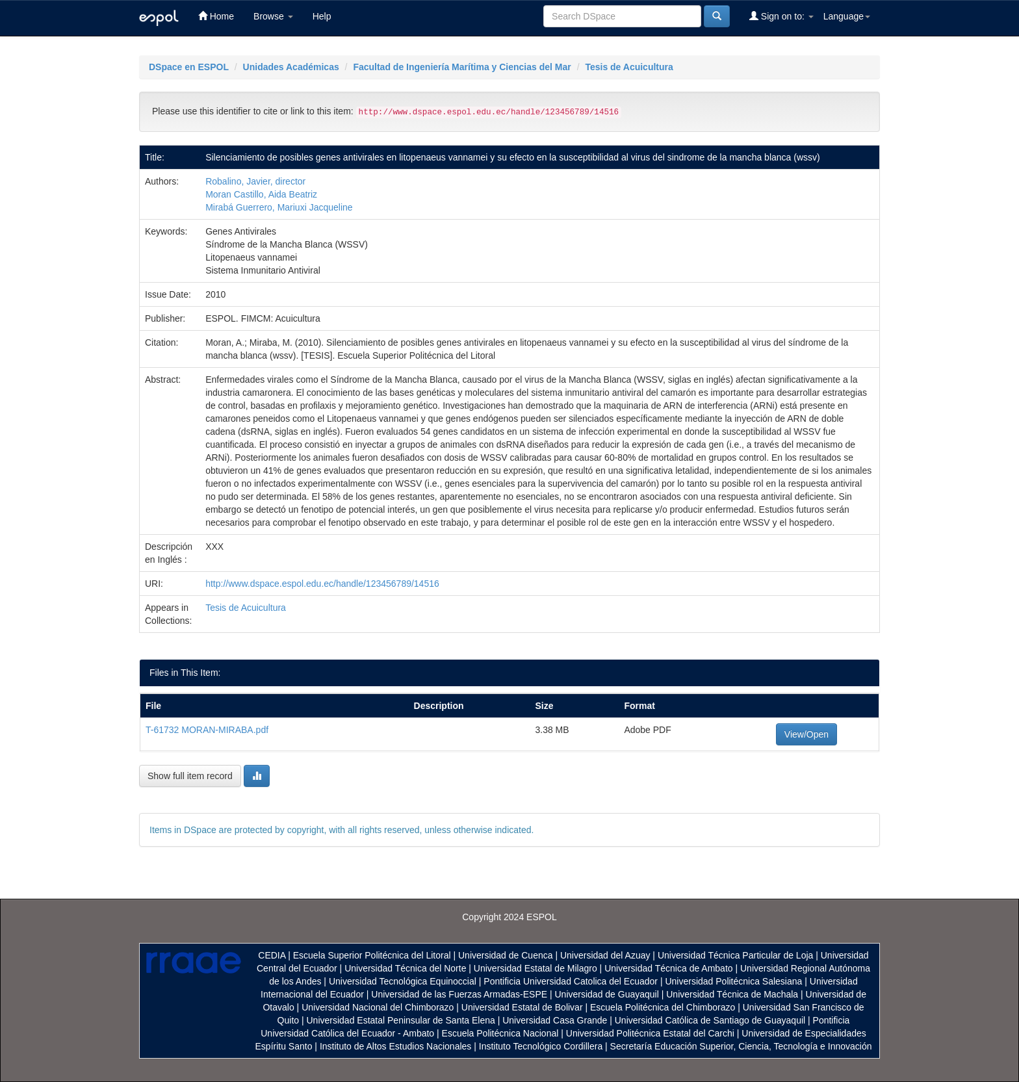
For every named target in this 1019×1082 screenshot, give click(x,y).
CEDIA (271, 955)
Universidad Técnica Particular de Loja (735, 955)
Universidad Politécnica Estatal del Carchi (650, 1033)
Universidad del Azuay (605, 955)
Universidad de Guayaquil (607, 994)
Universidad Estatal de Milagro (535, 968)
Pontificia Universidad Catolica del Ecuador (571, 981)
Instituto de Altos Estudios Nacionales (395, 1046)
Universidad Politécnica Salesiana (733, 981)
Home (216, 15)
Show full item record (190, 776)
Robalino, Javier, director (255, 181)
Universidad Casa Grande (556, 1020)
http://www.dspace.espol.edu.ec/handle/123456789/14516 (322, 583)
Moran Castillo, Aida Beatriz (261, 194)
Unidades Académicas (291, 67)
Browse (273, 16)
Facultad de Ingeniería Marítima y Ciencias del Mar (462, 67)
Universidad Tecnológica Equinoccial (402, 981)
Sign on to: (781, 15)
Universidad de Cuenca (505, 955)
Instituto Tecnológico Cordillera (540, 1046)
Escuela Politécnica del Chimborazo (662, 1007)
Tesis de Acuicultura (629, 67)
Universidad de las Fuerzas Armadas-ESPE (459, 994)
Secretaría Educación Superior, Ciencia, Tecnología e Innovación (741, 1046)
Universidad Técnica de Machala (732, 994)
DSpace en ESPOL (189, 67)
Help (322, 16)
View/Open (806, 734)
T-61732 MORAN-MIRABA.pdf (207, 730)
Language (846, 16)
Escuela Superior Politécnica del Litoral (372, 955)
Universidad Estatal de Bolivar (522, 1007)
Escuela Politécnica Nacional (500, 1033)
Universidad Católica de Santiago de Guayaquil (710, 1020)
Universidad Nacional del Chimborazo (378, 1007)
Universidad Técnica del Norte (405, 968)
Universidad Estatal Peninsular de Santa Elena (401, 1020)
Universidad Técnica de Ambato (668, 968)
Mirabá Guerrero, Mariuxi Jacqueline (278, 207)
